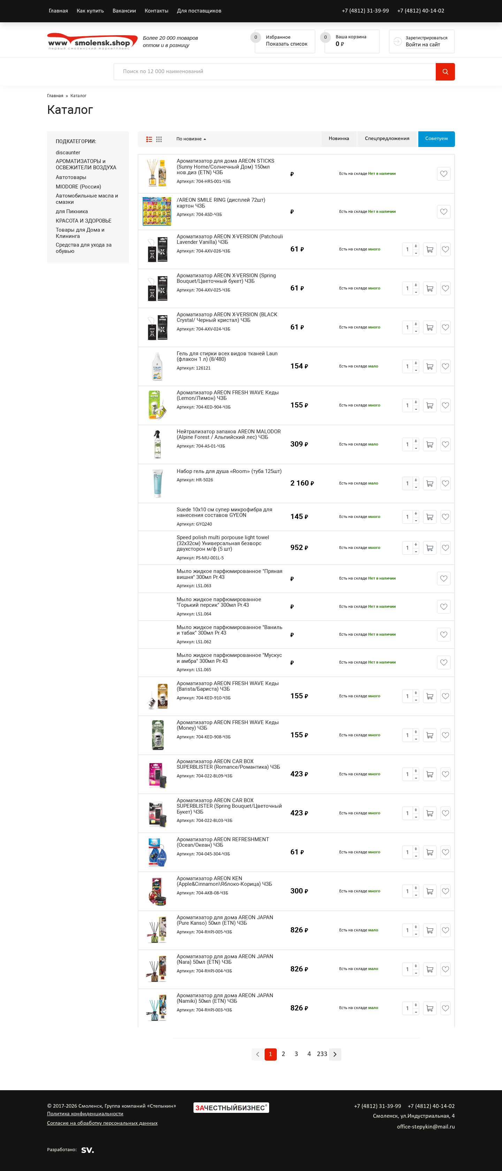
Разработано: (70, 1150)
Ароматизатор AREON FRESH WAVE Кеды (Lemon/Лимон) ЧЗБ (228, 395)
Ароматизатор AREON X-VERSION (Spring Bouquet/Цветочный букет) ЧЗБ (226, 278)
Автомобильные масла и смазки (87, 199)
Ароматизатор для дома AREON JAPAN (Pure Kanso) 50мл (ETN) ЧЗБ (225, 920)
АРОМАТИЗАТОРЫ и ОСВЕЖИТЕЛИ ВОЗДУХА (86, 164)
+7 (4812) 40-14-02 (420, 11)
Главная (58, 11)
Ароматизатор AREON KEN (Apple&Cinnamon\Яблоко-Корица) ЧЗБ (224, 881)
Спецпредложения (387, 138)
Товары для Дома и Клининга (80, 233)
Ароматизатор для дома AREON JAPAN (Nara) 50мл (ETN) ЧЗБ (225, 959)
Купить (430, 249)
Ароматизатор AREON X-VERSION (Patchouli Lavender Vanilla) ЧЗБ (230, 239)
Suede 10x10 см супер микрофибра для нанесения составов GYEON (224, 512)
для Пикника (72, 211)
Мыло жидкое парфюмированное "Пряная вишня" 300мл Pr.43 (229, 574)
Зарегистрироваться (427, 42)
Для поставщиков (199, 11)
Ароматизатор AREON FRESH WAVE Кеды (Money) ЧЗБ (228, 725)
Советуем (436, 138)
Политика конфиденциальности (85, 1114)
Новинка (339, 138)
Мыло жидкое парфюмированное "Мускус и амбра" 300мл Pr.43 (229, 658)
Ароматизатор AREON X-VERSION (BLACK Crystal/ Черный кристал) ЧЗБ (227, 317)
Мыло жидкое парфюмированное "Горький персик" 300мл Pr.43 (219, 602)
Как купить (90, 11)
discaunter (68, 152)
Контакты (156, 11)
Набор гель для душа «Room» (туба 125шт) (229, 471)
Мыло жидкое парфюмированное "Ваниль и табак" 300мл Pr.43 (229, 630)
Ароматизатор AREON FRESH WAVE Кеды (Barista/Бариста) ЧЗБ (228, 686)
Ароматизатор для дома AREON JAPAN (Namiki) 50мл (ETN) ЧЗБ (225, 998)
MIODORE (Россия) (78, 187)
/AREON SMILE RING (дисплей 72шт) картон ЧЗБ (221, 203)
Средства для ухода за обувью (84, 248)
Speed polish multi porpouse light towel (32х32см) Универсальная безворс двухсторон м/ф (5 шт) (223, 543)
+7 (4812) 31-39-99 (365, 11)
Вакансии (124, 11)
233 (322, 1054)
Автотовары (71, 177)
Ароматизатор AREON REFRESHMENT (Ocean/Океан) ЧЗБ (223, 842)
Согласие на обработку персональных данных (102, 1123)
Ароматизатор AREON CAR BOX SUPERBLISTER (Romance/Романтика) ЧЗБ (228, 764)
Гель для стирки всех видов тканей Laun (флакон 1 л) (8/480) (227, 356)
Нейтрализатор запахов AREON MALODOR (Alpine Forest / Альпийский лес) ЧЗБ (229, 434)
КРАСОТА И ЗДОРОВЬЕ (84, 221)
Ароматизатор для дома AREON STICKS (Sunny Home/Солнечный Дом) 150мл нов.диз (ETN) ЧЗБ (225, 167)
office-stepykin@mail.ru (426, 1127)
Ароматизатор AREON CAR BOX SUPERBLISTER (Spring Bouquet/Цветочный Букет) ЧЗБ (229, 806)
